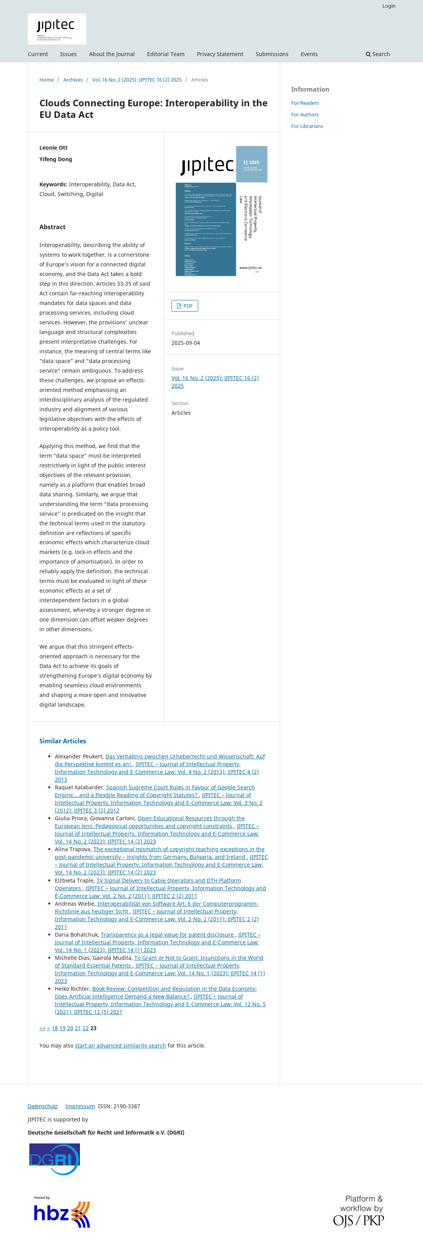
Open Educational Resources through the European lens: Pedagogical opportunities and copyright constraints (150, 822)
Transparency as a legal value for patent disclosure (168, 934)
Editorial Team (166, 54)
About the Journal (112, 54)
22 (86, 1028)
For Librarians (307, 126)
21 (78, 1028)
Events (309, 54)
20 (70, 1028)
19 (62, 1028)
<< (42, 1028)
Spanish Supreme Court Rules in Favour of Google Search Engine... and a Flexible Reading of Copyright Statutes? (155, 791)
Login (389, 5)
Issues (68, 54)
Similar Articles (62, 741)
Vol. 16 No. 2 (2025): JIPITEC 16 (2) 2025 (137, 79)
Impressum (80, 1106)
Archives (73, 79)
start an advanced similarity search (120, 1045)
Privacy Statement (220, 54)
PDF (187, 305)
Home (46, 79)
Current (38, 54)
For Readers (305, 102)
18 (55, 1028)
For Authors (305, 114)
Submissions (272, 54)
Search (378, 54)
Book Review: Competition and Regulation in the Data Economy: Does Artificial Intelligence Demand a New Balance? (156, 992)
